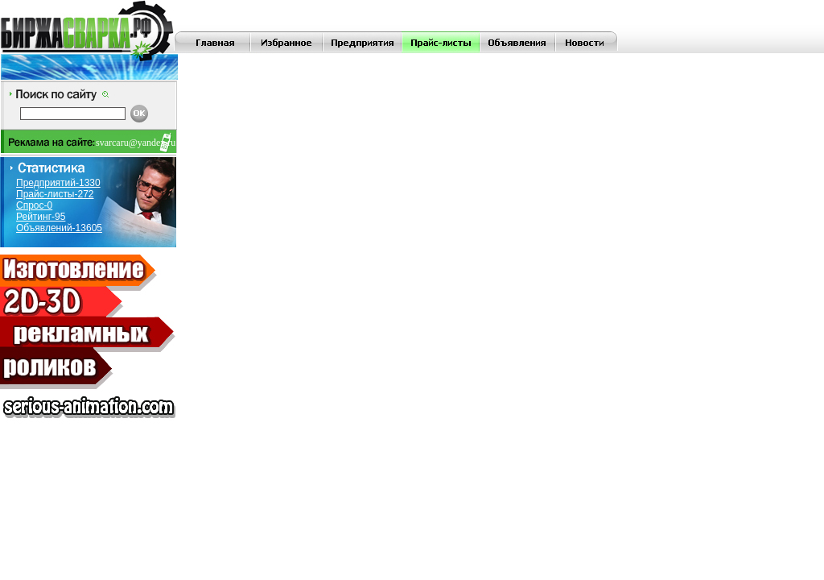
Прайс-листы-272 (55, 194)
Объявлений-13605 (59, 228)
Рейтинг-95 (40, 216)
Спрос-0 (34, 205)
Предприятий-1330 (58, 182)
